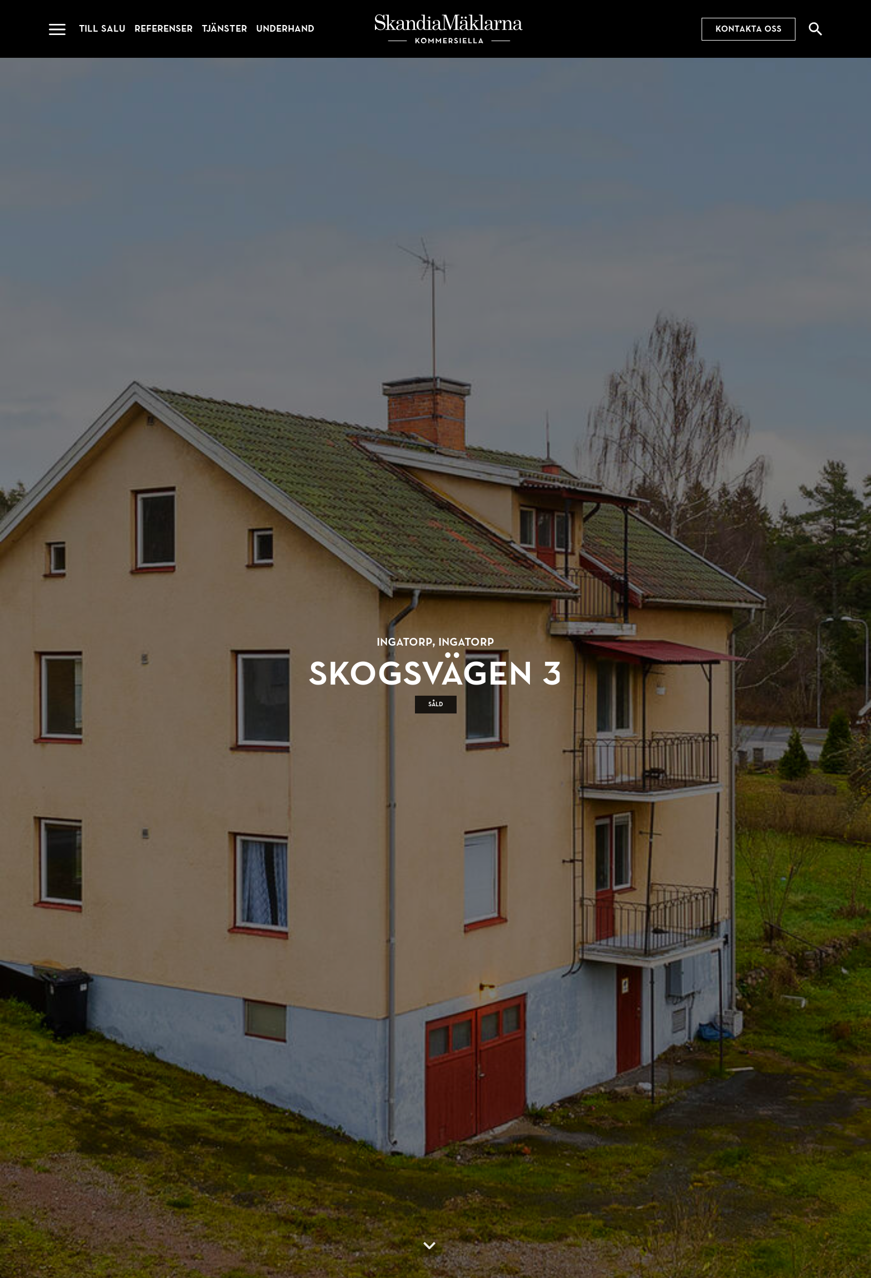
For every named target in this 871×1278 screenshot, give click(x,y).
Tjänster (224, 28)
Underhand (285, 28)
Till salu (102, 28)
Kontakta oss (748, 29)
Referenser (163, 28)
